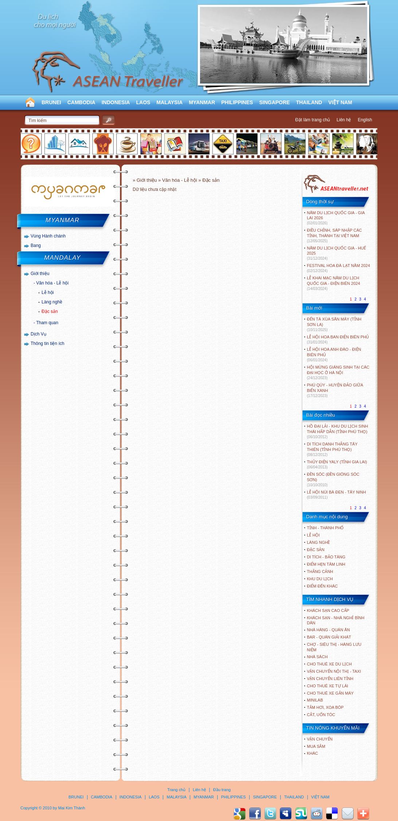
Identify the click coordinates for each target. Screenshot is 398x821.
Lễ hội (48, 292)
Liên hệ (344, 119)
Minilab (315, 700)
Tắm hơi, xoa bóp (325, 707)
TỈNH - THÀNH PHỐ (325, 528)
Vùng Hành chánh (48, 236)
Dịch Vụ (38, 334)
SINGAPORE (274, 102)
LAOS (143, 102)
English (365, 119)
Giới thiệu (40, 273)
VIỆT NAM (340, 102)
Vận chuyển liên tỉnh (330, 678)
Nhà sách (317, 657)
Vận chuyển (319, 739)
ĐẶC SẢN (315, 549)
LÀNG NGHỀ (318, 542)
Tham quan (47, 322)
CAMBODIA (81, 102)
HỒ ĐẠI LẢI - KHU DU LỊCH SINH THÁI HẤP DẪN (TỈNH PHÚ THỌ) (337, 431)
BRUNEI (51, 102)
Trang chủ (176, 789)
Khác (312, 753)
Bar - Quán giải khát (329, 637)
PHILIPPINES (237, 102)
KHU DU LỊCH (320, 579)
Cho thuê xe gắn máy (330, 693)
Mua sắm (316, 746)
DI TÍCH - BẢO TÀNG (326, 557)
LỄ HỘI (313, 535)
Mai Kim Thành (71, 808)
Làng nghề (52, 302)
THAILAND (309, 102)
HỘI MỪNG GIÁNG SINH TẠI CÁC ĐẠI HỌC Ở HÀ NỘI (338, 372)
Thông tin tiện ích (47, 343)
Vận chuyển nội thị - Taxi (334, 671)
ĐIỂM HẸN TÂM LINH (326, 564)
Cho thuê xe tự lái (327, 686)
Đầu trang (222, 789)
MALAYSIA (169, 102)
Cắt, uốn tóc (321, 714)
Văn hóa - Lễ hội (52, 283)
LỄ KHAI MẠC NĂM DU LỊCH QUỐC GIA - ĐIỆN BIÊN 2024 (333, 283)
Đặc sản (50, 311)
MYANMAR (202, 102)
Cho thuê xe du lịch (329, 664)
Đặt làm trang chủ (312, 119)
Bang (36, 245)
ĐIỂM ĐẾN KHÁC (322, 586)
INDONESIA (116, 102)
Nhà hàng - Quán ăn (328, 630)
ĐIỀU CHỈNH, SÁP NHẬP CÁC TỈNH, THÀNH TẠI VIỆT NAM (334, 235)
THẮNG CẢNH (320, 571)
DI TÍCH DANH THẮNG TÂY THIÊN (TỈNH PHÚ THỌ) (332, 449)
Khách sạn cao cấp (328, 610)
